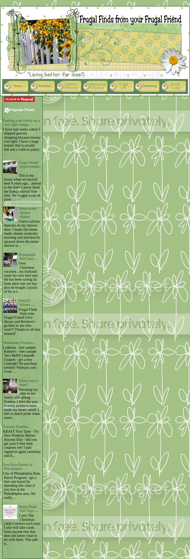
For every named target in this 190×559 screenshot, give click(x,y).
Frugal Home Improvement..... (30, 167)
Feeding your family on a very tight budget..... (21, 123)
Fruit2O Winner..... (27, 303)
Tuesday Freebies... (17, 427)
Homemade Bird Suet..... (28, 257)
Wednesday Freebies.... (20, 343)
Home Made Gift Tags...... (29, 509)
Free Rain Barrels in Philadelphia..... (17, 467)
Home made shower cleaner (27, 213)
